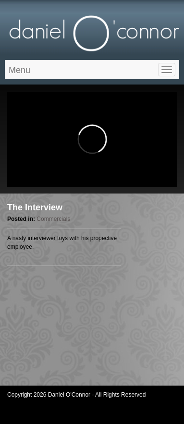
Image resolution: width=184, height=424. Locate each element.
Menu (19, 70)
